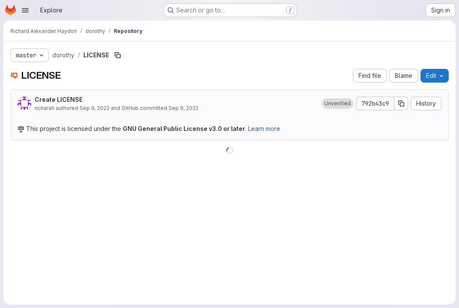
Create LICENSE (59, 99)
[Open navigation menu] (25, 10)
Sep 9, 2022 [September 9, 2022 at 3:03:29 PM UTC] (95, 108)
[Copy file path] (117, 55)
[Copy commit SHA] (401, 103)
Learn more (264, 128)
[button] (337, 103)
